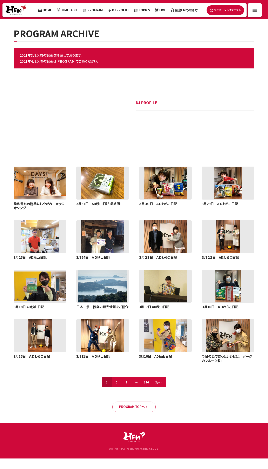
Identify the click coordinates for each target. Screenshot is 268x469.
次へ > (158, 382)
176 (146, 382)
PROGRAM (66, 61)
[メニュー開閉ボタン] (255, 10)
